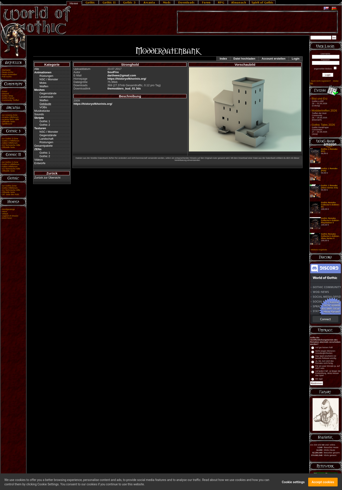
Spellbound (7, 124)
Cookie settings (293, 484)
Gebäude (45, 103)
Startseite (6, 70)
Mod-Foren (7, 218)
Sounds (39, 114)
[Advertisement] (257, 22)
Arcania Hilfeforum (10, 117)
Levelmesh (46, 96)
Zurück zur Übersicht (47, 177)
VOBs (43, 107)
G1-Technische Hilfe (11, 190)
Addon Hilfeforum (9, 143)
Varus (4, 211)
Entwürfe (39, 163)
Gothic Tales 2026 (323, 124)
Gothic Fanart (8, 98)
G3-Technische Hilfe (11, 145)
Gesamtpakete (43, 145)
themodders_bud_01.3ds (124, 88)
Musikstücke (42, 110)
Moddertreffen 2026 (324, 110)
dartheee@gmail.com (121, 75)
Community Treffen (10, 100)
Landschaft (46, 138)
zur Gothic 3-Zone (10, 139)
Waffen (43, 86)
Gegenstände (47, 93)
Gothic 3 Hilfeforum (10, 141)
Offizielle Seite (8, 121)
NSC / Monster (48, 79)
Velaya (5, 214)
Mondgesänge (8, 209)
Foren (4, 91)
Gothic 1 (44, 121)
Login (295, 58)
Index (223, 58)
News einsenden (9, 74)
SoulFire (113, 72)
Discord (5, 94)
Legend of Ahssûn (10, 216)
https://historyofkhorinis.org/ (126, 78)
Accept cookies (323, 484)
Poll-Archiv (7, 77)
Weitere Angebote (319, 250)
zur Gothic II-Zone (10, 162)
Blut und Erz (320, 98)
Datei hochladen (244, 58)
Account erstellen (274, 58)
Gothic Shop (7, 96)
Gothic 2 (44, 124)
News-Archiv (7, 72)
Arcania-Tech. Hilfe (10, 119)
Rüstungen (46, 75)
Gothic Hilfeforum (10, 188)
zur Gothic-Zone (9, 186)
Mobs (42, 82)
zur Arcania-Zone (9, 115)
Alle (36, 68)
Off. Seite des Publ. (10, 194)
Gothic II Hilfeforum (10, 164)
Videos (38, 159)
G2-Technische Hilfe (11, 169)
